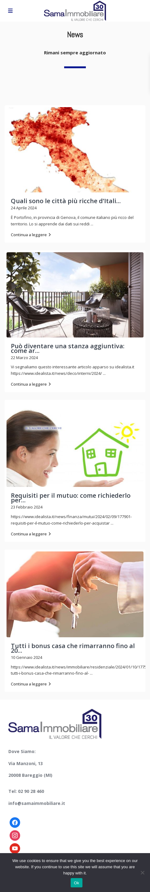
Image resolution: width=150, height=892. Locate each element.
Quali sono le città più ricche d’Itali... (66, 201)
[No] (142, 872)
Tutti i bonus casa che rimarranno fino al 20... (73, 648)
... (91, 224)
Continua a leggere (31, 234)
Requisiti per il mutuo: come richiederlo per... (70, 497)
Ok (76, 883)
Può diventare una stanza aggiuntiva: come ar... (68, 348)
